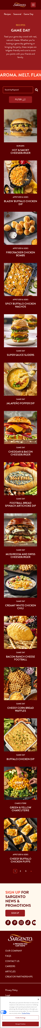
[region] (20, 1012)
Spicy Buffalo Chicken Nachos (20, 305)
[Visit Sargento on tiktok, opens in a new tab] (28, 922)
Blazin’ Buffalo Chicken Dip (20, 202)
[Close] (38, 999)
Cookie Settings (21, 1018)
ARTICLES (10, 971)
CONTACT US (12, 961)
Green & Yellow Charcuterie (20, 809)
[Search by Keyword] (18, 90)
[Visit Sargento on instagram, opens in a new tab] (21, 922)
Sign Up (15, 913)
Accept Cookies (20, 1024)
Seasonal (17, 14)
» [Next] (31, 871)
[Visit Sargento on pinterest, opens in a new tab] (14, 922)
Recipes (7, 14)
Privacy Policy (11, 990)
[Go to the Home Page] (19, 5)
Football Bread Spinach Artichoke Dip (20, 504)
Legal (7, 995)
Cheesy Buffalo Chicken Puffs (20, 860)
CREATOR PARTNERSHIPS (19, 976)
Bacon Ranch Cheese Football (20, 658)
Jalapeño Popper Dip (20, 403)
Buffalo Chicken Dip (20, 759)
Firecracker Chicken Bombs (20, 254)
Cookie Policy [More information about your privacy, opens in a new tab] (26, 1013)
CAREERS (10, 966)
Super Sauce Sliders (20, 355)
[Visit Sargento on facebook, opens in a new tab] (8, 922)
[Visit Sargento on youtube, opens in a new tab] (34, 922)
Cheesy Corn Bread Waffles (20, 709)
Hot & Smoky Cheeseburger (20, 151)
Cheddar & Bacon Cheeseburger (20, 453)
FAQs (8, 956)
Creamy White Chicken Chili (20, 607)
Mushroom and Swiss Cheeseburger (20, 555)
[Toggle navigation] (33, 4)
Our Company (13, 950)
